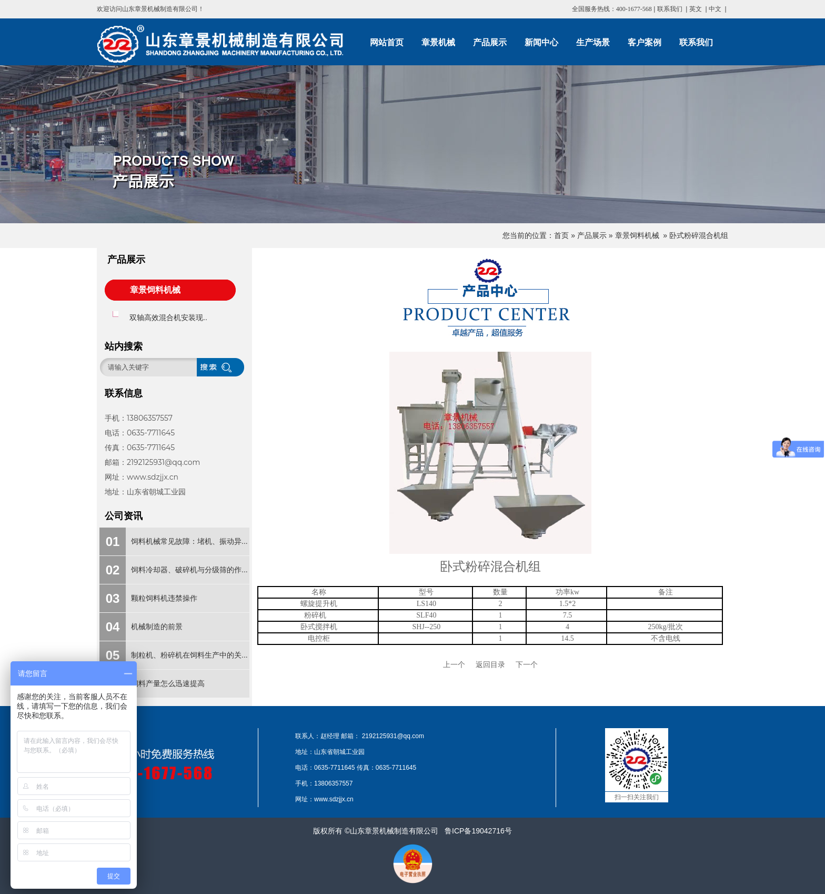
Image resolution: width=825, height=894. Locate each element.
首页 (561, 235)
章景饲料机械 (637, 235)
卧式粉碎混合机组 (698, 235)
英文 (695, 9)
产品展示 (592, 235)
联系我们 (669, 9)
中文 (715, 9)
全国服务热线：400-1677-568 (612, 9)
